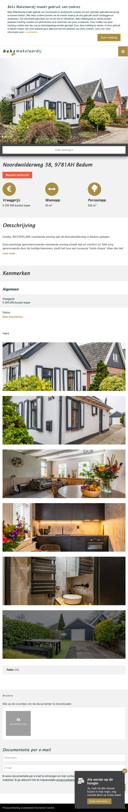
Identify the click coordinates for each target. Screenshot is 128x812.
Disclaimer (40, 807)
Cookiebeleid (27, 807)
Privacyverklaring (11, 807)
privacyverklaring (66, 780)
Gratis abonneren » (99, 801)
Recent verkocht (17, 175)
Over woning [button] (64, 150)
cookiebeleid (31, 32)
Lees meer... (9, 253)
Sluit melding (109, 37)
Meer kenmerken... (13, 316)
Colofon (50, 807)
